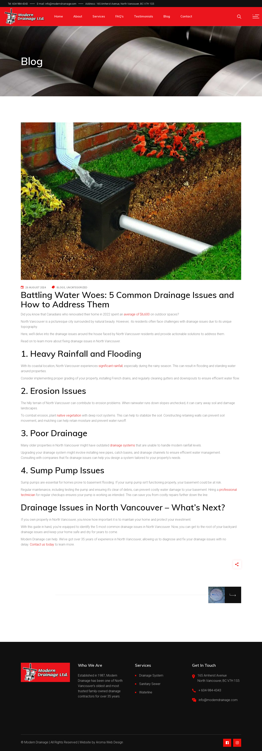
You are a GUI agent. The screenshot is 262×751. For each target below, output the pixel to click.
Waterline (145, 692)
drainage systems (122, 445)
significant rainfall (111, 366)
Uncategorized (77, 287)
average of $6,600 (137, 314)
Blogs (61, 287)
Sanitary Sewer (149, 684)
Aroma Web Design (109, 742)
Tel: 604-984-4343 (18, 3)
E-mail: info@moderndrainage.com (56, 3)
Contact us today (42, 544)
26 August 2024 (35, 287)
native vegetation (69, 415)
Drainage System (151, 675)
